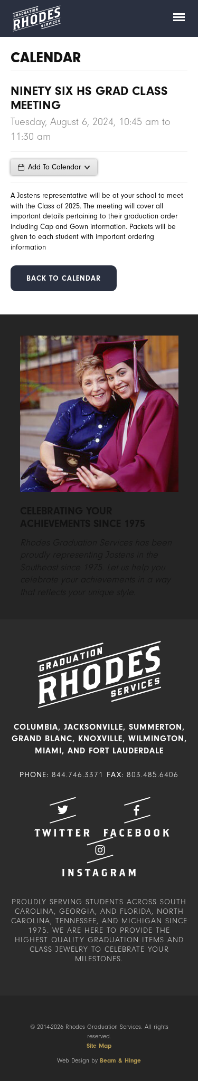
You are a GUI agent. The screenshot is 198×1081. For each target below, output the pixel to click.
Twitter (62, 817)
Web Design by (99, 1060)
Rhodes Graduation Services (36, 18)
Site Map (99, 1045)
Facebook (136, 817)
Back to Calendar (63, 278)
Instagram (99, 856)
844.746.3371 (77, 774)
